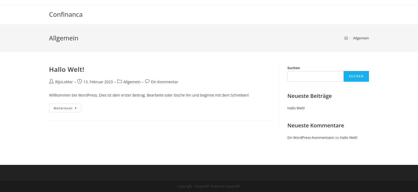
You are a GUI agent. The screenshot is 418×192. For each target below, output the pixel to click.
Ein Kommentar (164, 81)
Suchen (293, 67)
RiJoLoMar (64, 81)
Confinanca (66, 14)
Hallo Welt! (66, 69)
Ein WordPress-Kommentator (311, 137)
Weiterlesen (67, 109)
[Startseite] (346, 38)
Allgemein (131, 81)
